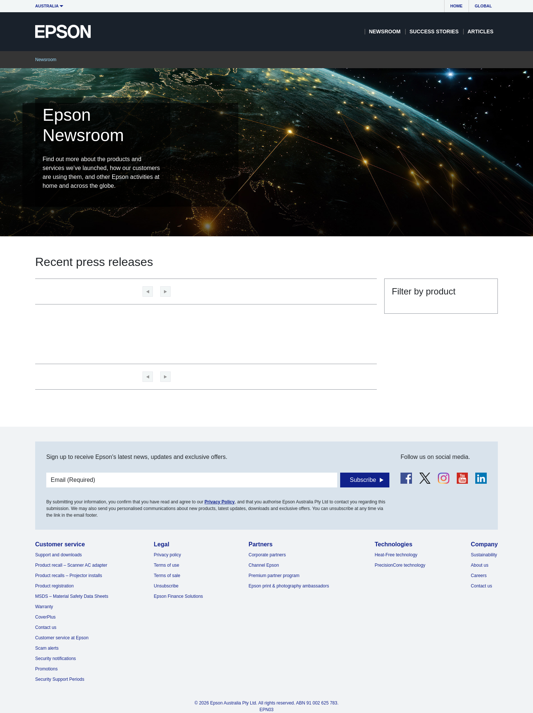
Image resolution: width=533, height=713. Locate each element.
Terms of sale (167, 575)
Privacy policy (167, 554)
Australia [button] (47, 6)
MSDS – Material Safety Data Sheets (71, 596)
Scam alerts (46, 648)
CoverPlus (45, 617)
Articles (480, 31)
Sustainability (484, 554)
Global (483, 6)
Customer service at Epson (61, 637)
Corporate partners (267, 554)
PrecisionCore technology (400, 565)
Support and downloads (58, 554)
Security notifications (55, 658)
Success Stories (434, 31)
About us (479, 565)
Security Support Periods (59, 679)
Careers (479, 575)
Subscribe (363, 480)
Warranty (44, 606)
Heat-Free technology (396, 554)
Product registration (54, 586)
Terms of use (167, 565)
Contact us (45, 627)
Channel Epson (264, 565)
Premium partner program (274, 575)
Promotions (46, 669)
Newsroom (385, 31)
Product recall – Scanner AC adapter (71, 565)
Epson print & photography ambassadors (289, 586)
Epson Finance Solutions (178, 596)
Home (456, 6)
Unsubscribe (166, 586)
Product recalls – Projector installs (68, 575)
